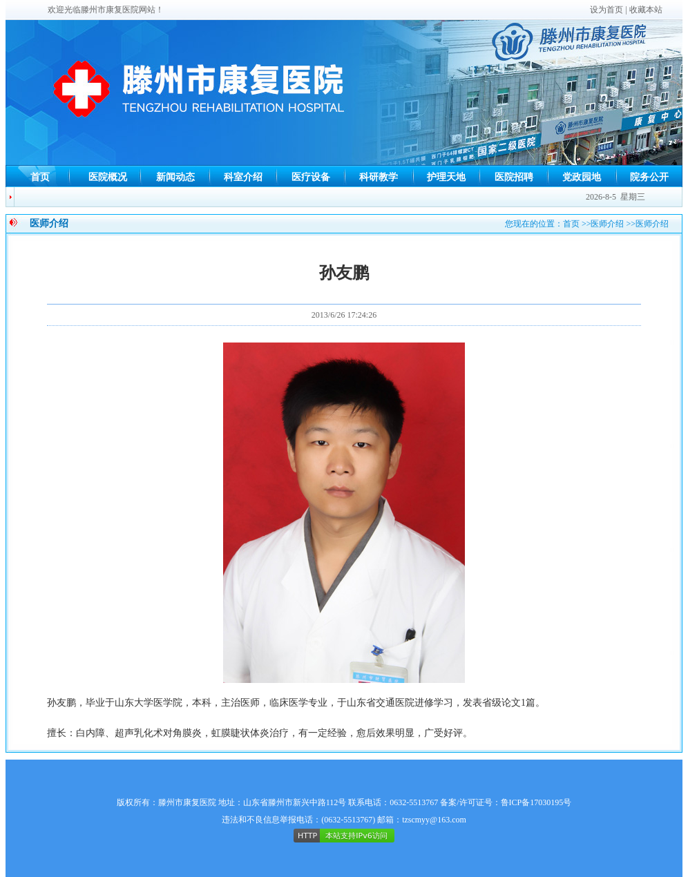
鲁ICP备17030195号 (536, 802)
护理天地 (446, 177)
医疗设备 (311, 177)
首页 (40, 177)
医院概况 (107, 177)
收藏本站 (645, 10)
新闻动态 (175, 177)
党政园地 (581, 177)
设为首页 (606, 10)
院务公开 (649, 177)
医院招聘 (514, 177)
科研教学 (378, 177)
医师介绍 (607, 224)
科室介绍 (243, 177)
